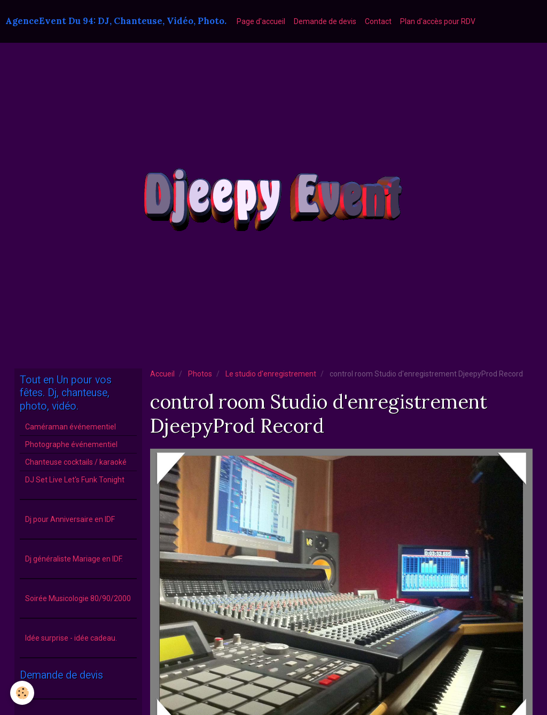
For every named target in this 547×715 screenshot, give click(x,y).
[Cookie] (23, 693)
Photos (200, 374)
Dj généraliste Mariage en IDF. (74, 559)
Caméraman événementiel (70, 426)
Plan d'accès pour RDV (437, 21)
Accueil (162, 374)
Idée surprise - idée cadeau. (71, 638)
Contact (378, 21)
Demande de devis (325, 21)
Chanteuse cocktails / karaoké (76, 462)
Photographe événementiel (71, 444)
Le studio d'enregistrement (270, 374)
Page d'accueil (261, 21)
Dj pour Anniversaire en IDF (70, 519)
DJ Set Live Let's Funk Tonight (74, 479)
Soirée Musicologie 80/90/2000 (78, 598)
